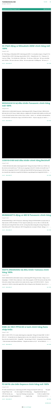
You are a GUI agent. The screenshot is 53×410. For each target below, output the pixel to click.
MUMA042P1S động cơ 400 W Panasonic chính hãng (26, 215)
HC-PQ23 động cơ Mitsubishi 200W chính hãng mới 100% (26, 47)
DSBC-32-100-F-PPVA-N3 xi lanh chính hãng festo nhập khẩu (25, 328)
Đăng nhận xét (9, 63)
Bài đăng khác (48, 403)
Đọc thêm (49, 63)
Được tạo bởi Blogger (26, 407)
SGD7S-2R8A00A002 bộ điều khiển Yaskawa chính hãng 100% (25, 271)
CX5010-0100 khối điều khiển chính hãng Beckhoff (26, 160)
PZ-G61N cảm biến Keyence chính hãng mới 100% (25, 384)
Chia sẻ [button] (3, 63)
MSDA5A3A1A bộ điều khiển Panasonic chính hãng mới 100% (26, 104)
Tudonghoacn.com (9, 2)
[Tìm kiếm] (45, 2)
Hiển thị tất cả (46, 9)
